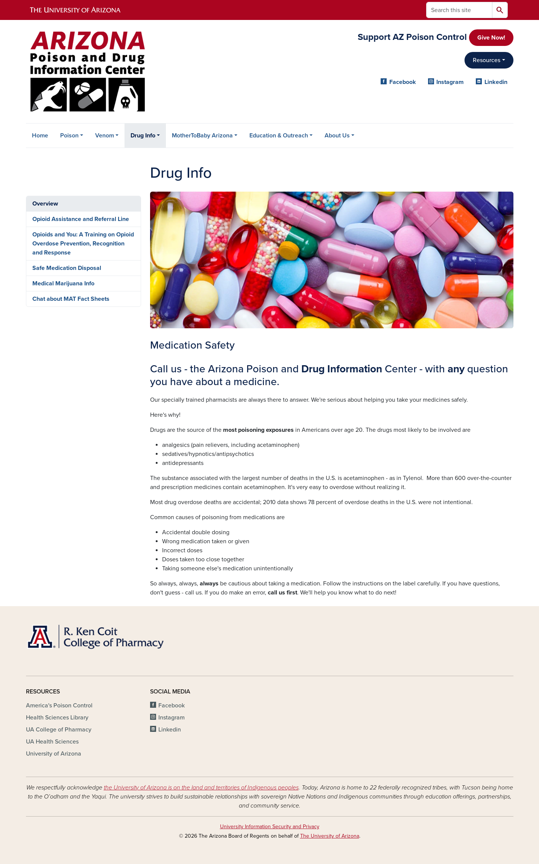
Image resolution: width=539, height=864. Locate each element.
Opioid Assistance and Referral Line (80, 219)
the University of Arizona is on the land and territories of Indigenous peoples (201, 787)
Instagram (450, 82)
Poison (69, 135)
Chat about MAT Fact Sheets (70, 299)
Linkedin (495, 82)
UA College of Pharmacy (58, 729)
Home (40, 135)
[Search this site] (459, 10)
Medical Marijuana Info (63, 283)
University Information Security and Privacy (269, 826)
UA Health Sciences (52, 741)
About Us (337, 135)
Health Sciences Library (57, 717)
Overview (45, 203)
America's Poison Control (59, 705)
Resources (486, 60)
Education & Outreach (278, 135)
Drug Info (143, 135)
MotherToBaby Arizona (202, 135)
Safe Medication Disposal (66, 268)
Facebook (402, 82)
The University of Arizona (329, 836)
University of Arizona (53, 753)
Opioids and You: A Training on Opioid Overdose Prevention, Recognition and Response (83, 243)
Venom (104, 135)
